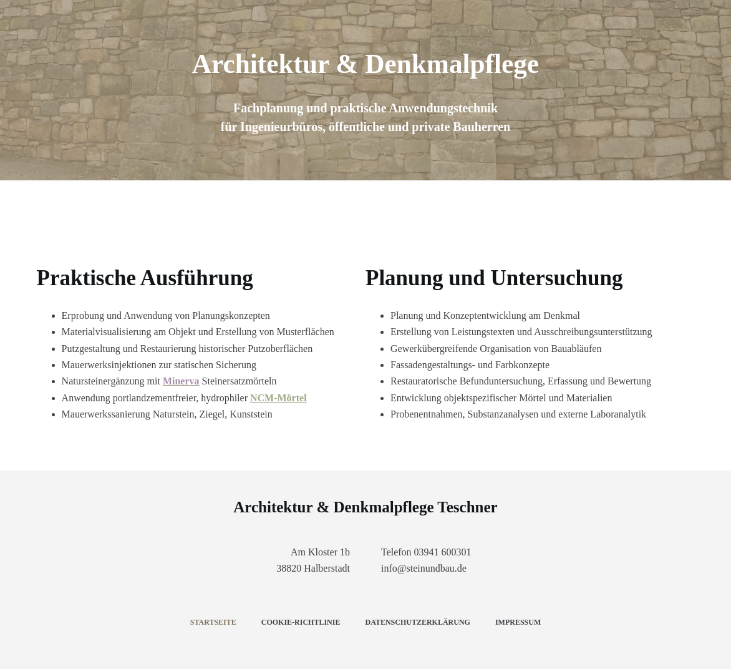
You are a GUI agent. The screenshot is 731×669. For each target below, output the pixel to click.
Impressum (518, 622)
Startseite (213, 622)
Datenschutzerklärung (417, 622)
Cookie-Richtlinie (301, 622)
